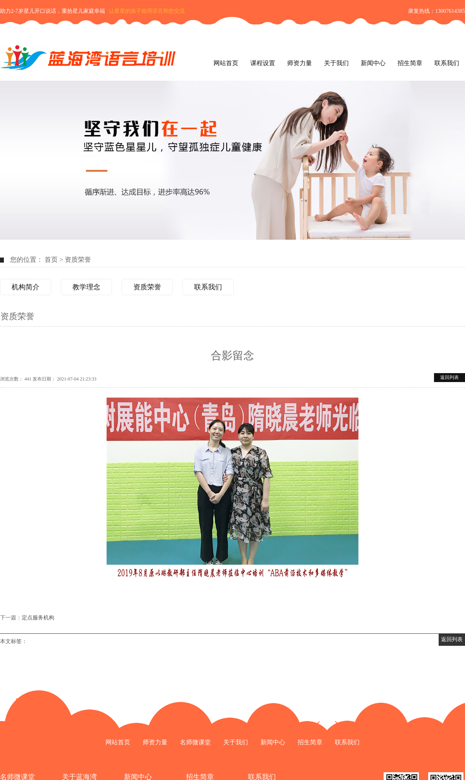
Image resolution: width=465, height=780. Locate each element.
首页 (51, 259)
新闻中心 (373, 63)
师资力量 (299, 63)
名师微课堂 (195, 742)
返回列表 (449, 377)
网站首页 (226, 63)
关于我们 (336, 63)
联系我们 (446, 63)
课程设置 (262, 63)
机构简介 (26, 287)
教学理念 (86, 287)
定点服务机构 (38, 618)
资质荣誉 (78, 259)
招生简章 (410, 63)
